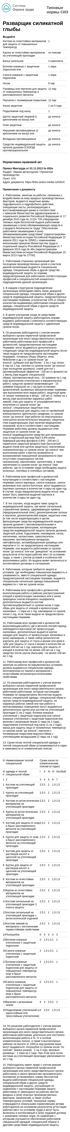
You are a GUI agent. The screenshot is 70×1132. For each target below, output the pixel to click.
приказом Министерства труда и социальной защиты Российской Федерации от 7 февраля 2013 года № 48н (32, 246)
